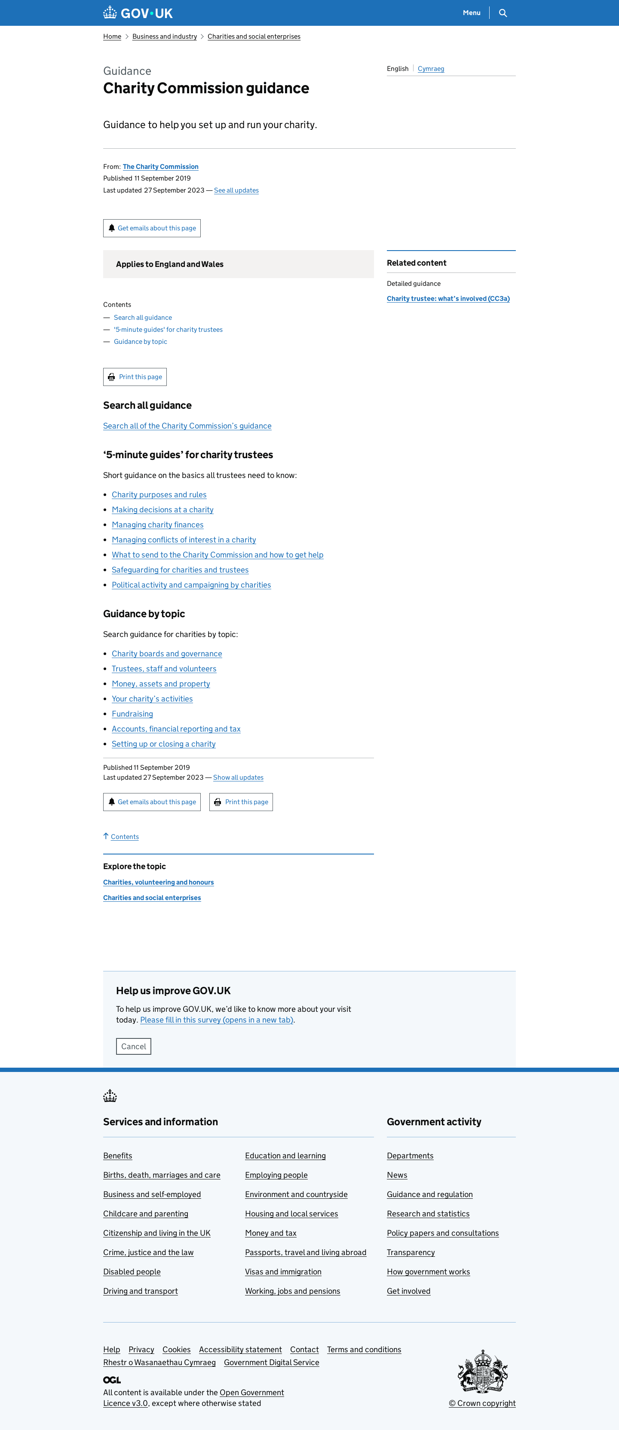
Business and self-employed (152, 1194)
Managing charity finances (158, 525)
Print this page (140, 377)
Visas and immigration (283, 1272)
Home (112, 36)
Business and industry (164, 36)
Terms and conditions (364, 1349)
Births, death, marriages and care (162, 1175)
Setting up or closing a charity (164, 744)
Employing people (276, 1175)
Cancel (133, 1046)
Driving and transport (140, 1291)
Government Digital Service (271, 1362)
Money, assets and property (161, 684)
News (397, 1175)
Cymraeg (431, 68)
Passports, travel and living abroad (306, 1252)
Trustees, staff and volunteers (164, 669)
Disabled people (132, 1272)
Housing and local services (291, 1214)
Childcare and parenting (145, 1214)
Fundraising (132, 714)
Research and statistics (428, 1214)
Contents (121, 837)
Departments (410, 1156)
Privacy (141, 1349)
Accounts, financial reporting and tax (176, 729)
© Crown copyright (482, 1403)
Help (111, 1349)
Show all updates (238, 777)
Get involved (409, 1291)
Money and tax (271, 1233)
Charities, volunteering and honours (158, 882)
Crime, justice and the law (148, 1252)
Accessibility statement (240, 1349)
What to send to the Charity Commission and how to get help (218, 555)
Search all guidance (143, 317)
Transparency (411, 1252)
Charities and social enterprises (254, 36)
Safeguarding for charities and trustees (180, 570)
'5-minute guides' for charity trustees (168, 329)
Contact (304, 1349)
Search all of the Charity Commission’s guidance (187, 426)
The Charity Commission (161, 166)
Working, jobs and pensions (292, 1291)
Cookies (176, 1349)
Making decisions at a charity (163, 509)
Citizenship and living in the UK (157, 1233)
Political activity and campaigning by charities (191, 585)
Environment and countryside (296, 1194)
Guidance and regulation (430, 1194)
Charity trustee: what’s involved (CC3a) (448, 298)
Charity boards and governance (167, 653)
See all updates (236, 190)
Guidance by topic (140, 341)
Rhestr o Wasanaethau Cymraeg (159, 1362)
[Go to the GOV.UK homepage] (138, 13)
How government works (428, 1272)
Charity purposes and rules (159, 494)
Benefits (117, 1156)
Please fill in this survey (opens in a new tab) (216, 1020)
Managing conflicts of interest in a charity (184, 540)
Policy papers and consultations (443, 1233)
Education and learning (285, 1156)
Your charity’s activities (152, 699)
